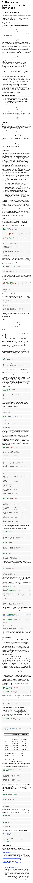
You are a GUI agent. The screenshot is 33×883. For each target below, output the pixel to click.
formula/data (13, 870)
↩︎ (17, 870)
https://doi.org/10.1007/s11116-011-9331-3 (13, 854)
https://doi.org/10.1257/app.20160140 (12, 860)
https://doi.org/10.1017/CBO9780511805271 (13, 864)
